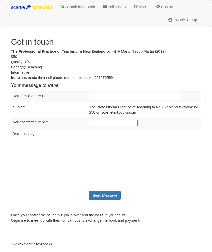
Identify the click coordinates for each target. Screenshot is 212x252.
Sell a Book (114, 7)
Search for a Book (78, 7)
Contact (165, 7)
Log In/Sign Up (182, 20)
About (141, 7)
